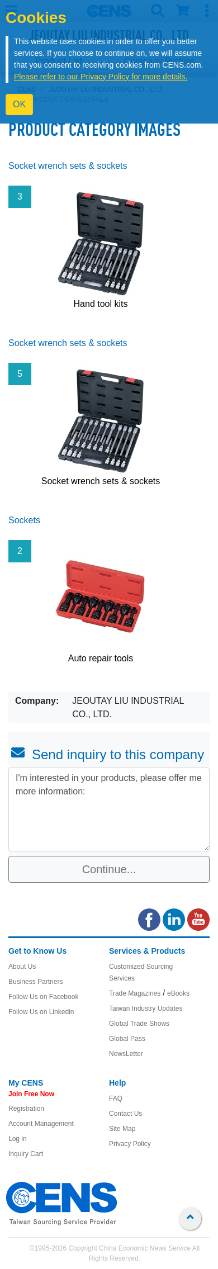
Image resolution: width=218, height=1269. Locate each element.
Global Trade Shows (139, 1023)
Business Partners (35, 982)
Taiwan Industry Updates (145, 1008)
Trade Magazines (134, 993)
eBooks (178, 993)
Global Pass (127, 1039)
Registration (26, 1108)
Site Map (122, 1129)
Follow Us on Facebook (43, 997)
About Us (22, 966)
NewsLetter (126, 1054)
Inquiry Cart (25, 1154)
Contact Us (125, 1114)
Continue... (109, 869)
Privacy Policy (130, 1144)
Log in (17, 1139)
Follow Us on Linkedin (41, 1012)
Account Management (41, 1124)
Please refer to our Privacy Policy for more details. (100, 76)
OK (19, 104)
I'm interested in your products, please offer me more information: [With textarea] (109, 809)
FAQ (115, 1098)
